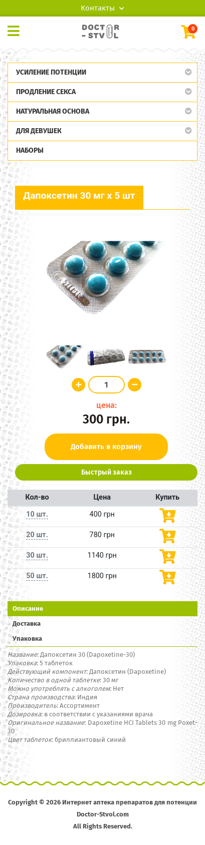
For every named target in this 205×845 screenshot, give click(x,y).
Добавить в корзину (106, 446)
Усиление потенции (51, 72)
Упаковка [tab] (27, 638)
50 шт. (37, 576)
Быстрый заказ (106, 472)
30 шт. (37, 555)
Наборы (30, 150)
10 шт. (37, 514)
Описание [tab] (28, 608)
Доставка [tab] (27, 623)
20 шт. (37, 535)
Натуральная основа (52, 111)
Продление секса (46, 92)
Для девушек (39, 131)
